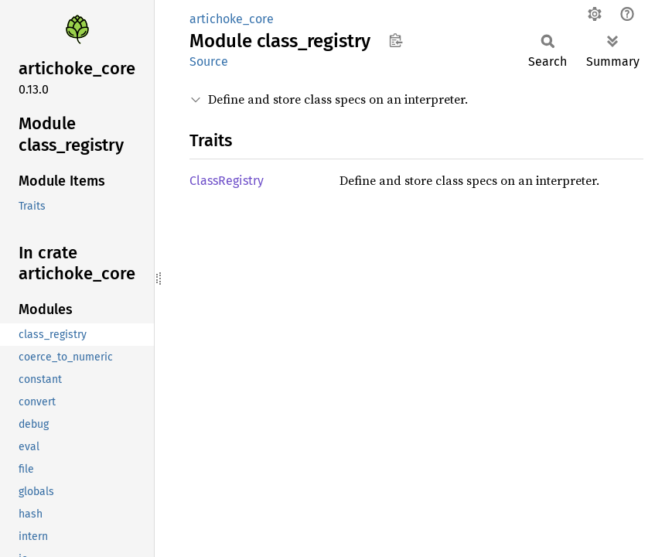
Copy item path (395, 40)
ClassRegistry (226, 180)
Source (208, 61)
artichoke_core (231, 19)
